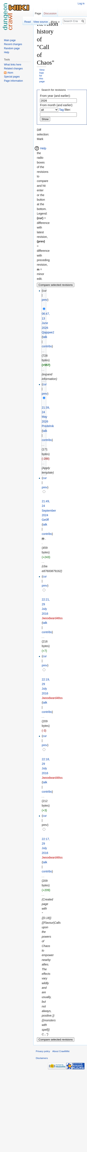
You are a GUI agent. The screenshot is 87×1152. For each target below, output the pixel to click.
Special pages (12, 76)
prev (44, 299)
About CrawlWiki (61, 1051)
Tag (61, 109)
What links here (12, 64)
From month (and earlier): (56, 105)
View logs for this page (42, 75)
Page (38, 13)
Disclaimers (42, 1058)
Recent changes (13, 44)
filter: (65, 109)
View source (40, 21)
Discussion (50, 13)
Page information (13, 80)
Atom (10, 72)
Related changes (13, 68)
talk (45, 337)
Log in (81, 3)
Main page (10, 40)
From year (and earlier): (55, 95)
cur (45, 384)
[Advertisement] (67, 82)
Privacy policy (43, 1051)
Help (43, 148)
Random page (12, 48)
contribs (47, 346)
